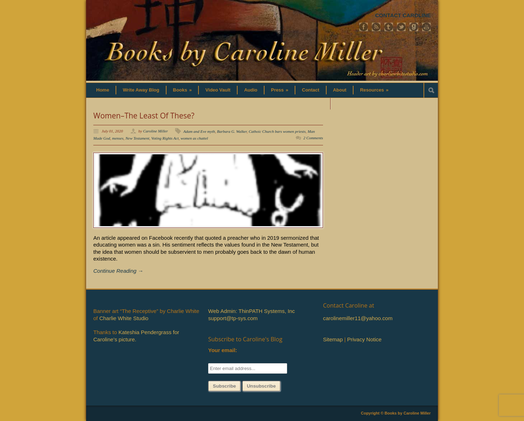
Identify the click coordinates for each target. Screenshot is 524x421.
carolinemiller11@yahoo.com (358, 318)
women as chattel (194, 138)
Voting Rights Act (165, 138)
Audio (250, 90)
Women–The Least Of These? (144, 116)
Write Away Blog (141, 90)
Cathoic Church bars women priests (277, 131)
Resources (374, 90)
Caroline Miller (155, 131)
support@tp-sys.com (233, 318)
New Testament (138, 138)
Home (102, 90)
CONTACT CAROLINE (403, 15)
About (340, 90)
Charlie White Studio (124, 318)
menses (117, 138)
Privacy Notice (364, 339)
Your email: (222, 350)
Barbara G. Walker (232, 131)
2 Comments (313, 138)
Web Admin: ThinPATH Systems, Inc (251, 311)
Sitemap (333, 339)
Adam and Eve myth (199, 131)
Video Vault (217, 90)
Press (279, 90)
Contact (310, 90)
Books (182, 90)
